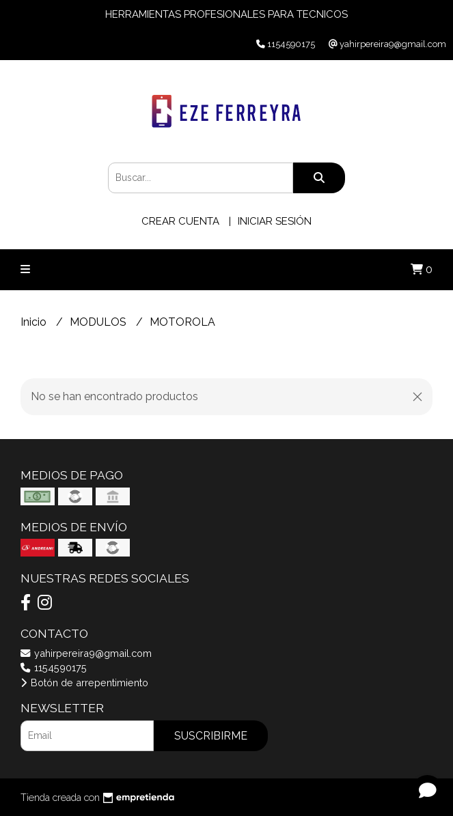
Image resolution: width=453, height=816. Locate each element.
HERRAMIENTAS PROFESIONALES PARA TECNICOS (226, 14)
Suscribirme (210, 735)
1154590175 (53, 667)
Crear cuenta (180, 221)
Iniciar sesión (275, 221)
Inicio (34, 321)
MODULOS (99, 321)
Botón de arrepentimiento (84, 682)
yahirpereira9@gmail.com (86, 653)
